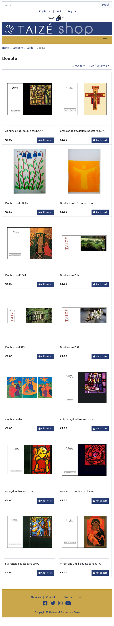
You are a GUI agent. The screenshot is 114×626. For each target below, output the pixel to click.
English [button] (43, 11)
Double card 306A (15, 275)
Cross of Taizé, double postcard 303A (82, 130)
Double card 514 (69, 275)
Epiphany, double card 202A (76, 419)
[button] (56, 18)
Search (106, 4)
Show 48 (77, 65)
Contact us (52, 597)
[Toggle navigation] (105, 39)
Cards (30, 47)
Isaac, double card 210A (19, 491)
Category (17, 47)
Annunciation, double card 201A (24, 130)
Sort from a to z (98, 65)
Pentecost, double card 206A (77, 491)
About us (36, 597)
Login (59, 11)
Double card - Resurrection (76, 203)
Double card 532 (69, 347)
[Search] (51, 4)
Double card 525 (15, 347)
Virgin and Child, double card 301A (80, 563)
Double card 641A (15, 419)
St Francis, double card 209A (22, 563)
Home (5, 47)
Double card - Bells (16, 203)
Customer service (73, 597)
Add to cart (45, 140)
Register (72, 11)
